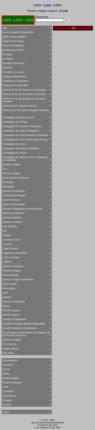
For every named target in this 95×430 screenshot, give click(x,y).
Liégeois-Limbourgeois (15, 252)
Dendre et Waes (11, 164)
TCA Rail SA (9, 344)
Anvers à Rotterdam (13, 45)
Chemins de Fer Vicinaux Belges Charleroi (26, 110)
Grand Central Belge (14, 204)
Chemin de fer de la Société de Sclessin (24, 94)
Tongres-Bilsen (11, 348)
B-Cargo (7, 54)
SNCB (6, 306)
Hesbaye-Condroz (12, 221)
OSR (5, 292)
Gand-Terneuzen (12, 199)
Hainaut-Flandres (12, 217)
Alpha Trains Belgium (14, 36)
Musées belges (11, 378)
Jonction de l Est (12, 239)
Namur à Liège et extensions (18, 279)
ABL (5, 27)
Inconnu (7, 404)
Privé (5, 386)
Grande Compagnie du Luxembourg (22, 208)
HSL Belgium (10, 226)
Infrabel (7, 235)
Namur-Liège (10, 283)
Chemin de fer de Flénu (15, 85)
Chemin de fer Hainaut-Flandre (19, 105)
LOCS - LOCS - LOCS (18, 20)
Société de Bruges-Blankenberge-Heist (24, 323)
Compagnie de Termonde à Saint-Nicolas (25, 139)
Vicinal (6, 369)
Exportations (9, 395)
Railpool (7, 297)
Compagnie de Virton (14, 144)
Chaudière (8, 391)
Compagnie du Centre (15, 152)
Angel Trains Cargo (13, 41)
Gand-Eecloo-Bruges (14, 195)
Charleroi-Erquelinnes (14, 76)
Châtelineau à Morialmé (15, 80)
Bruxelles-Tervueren (13, 63)
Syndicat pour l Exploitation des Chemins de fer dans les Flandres (27, 334)
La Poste (7, 244)
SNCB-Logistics (11, 310)
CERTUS (8, 67)
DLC (5, 168)
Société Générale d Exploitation (20, 328)
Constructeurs (10, 360)
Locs (47, 5)
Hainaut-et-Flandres (13, 213)
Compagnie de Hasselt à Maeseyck (22, 126)
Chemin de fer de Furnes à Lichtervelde (24, 89)
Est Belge (8, 182)
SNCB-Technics (11, 314)
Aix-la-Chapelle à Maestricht (18, 32)
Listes (6, 412)
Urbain (6, 373)
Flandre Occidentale (14, 191)
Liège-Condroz (11, 248)
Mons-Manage (10, 275)
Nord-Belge (9, 288)
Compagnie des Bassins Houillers (21, 148)
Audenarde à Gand (13, 49)
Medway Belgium (12, 270)
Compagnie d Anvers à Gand (18, 117)
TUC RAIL (8, 353)
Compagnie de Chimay (15, 121)
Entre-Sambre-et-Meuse (16, 177)
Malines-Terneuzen (13, 266)
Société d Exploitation (14, 319)
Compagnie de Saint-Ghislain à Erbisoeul (25, 135)
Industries (8, 364)
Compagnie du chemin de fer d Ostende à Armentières (25, 158)
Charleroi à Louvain (13, 72)
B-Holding (8, 58)
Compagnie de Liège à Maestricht (21, 130)
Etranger (7, 400)
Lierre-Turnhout (11, 257)
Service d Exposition (14, 301)
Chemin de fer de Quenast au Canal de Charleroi (24, 100)
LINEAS (7, 261)
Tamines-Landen (12, 339)
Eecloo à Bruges (12, 173)
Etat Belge (8, 186)
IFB (4, 230)
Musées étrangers (12, 382)
